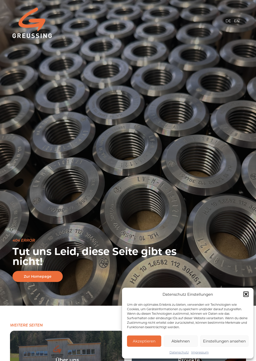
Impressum (200, 352)
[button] (246, 294)
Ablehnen (181, 340)
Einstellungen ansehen (224, 340)
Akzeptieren (144, 340)
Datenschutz (179, 352)
